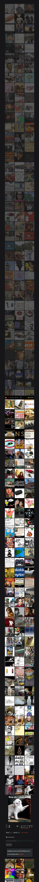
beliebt (12, 2)
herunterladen (26, 432)
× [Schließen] (34, 879)
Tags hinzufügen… (25, 437)
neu (9, 2)
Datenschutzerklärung (19, 870)
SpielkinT (31, 430)
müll (16, 2)
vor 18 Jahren (23, 430)
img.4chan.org (25, 431)
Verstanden (19, 874)
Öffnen (28, 879)
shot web (15, 437)
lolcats (7, 437)
